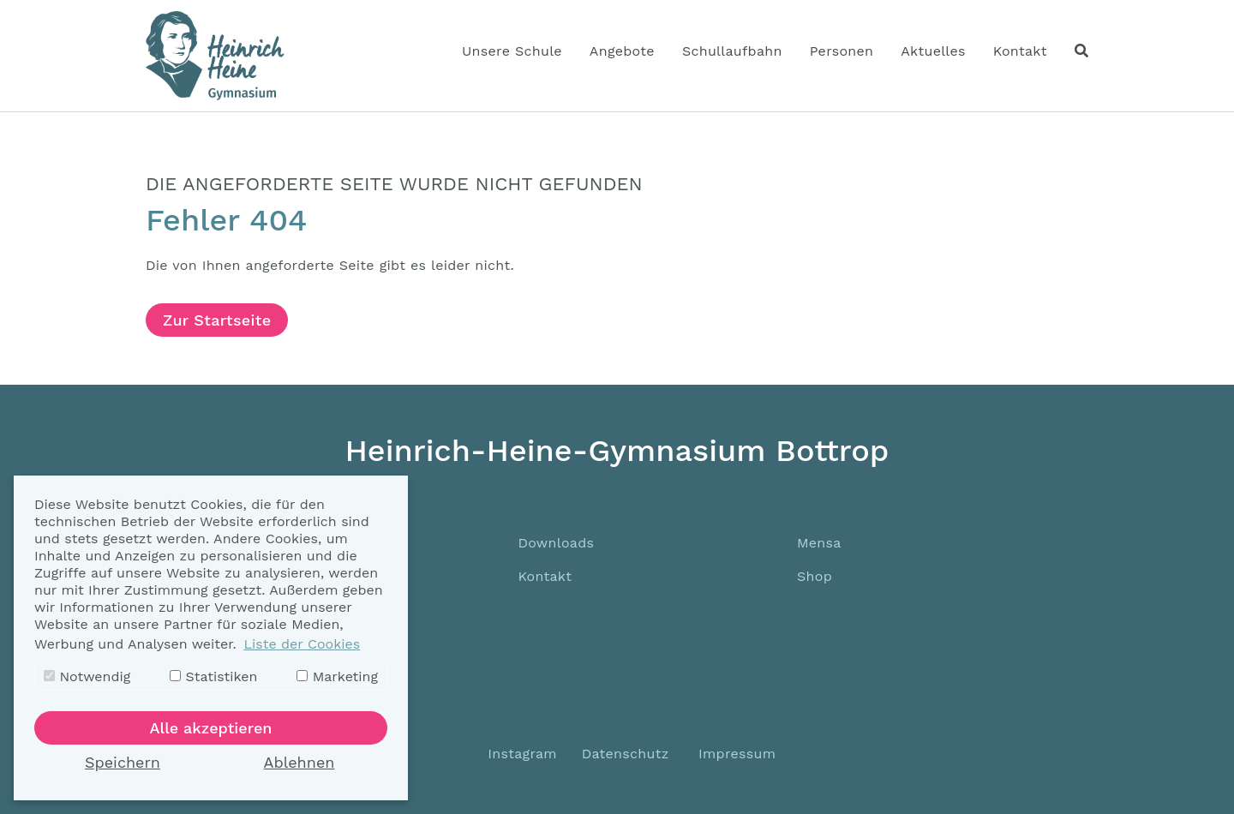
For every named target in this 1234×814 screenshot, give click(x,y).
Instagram (520, 753)
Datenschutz (625, 753)
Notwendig (87, 676)
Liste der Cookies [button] (301, 644)
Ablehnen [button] (299, 762)
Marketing (337, 676)
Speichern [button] (122, 762)
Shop (814, 576)
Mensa (819, 543)
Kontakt (545, 576)
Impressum (737, 753)
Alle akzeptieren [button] (211, 728)
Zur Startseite (217, 320)
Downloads (556, 543)
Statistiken (213, 676)
